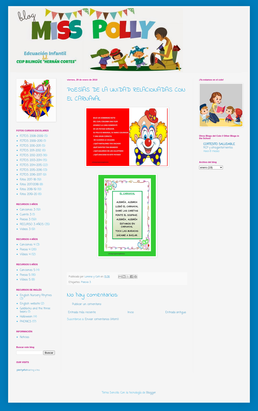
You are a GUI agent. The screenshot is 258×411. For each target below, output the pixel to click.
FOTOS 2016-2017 (31, 175)
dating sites (34, 370)
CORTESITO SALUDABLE (219, 144)
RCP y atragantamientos (218, 148)
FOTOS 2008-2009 (31, 136)
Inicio (131, 312)
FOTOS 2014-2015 (31, 165)
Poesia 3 (86, 282)
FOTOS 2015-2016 (31, 170)
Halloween (26, 317)
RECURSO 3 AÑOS (32, 224)
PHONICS (25, 321)
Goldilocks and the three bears (35, 310)
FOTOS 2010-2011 (30, 146)
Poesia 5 (25, 275)
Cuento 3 (25, 215)
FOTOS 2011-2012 (30, 150)
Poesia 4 (25, 249)
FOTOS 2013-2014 (31, 160)
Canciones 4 (27, 245)
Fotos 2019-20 (28, 194)
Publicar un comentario (86, 304)
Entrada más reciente (82, 312)
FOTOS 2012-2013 (31, 155)
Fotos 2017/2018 (29, 184)
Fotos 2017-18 (28, 180)
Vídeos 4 (25, 254)
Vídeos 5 (25, 280)
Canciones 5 (27, 270)
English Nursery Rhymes (36, 295)
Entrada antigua (175, 312)
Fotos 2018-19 (28, 189)
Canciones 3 (27, 210)
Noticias (24, 337)
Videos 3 (25, 229)
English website (30, 304)
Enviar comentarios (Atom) (102, 319)
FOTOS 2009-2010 (31, 141)
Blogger (151, 393)
